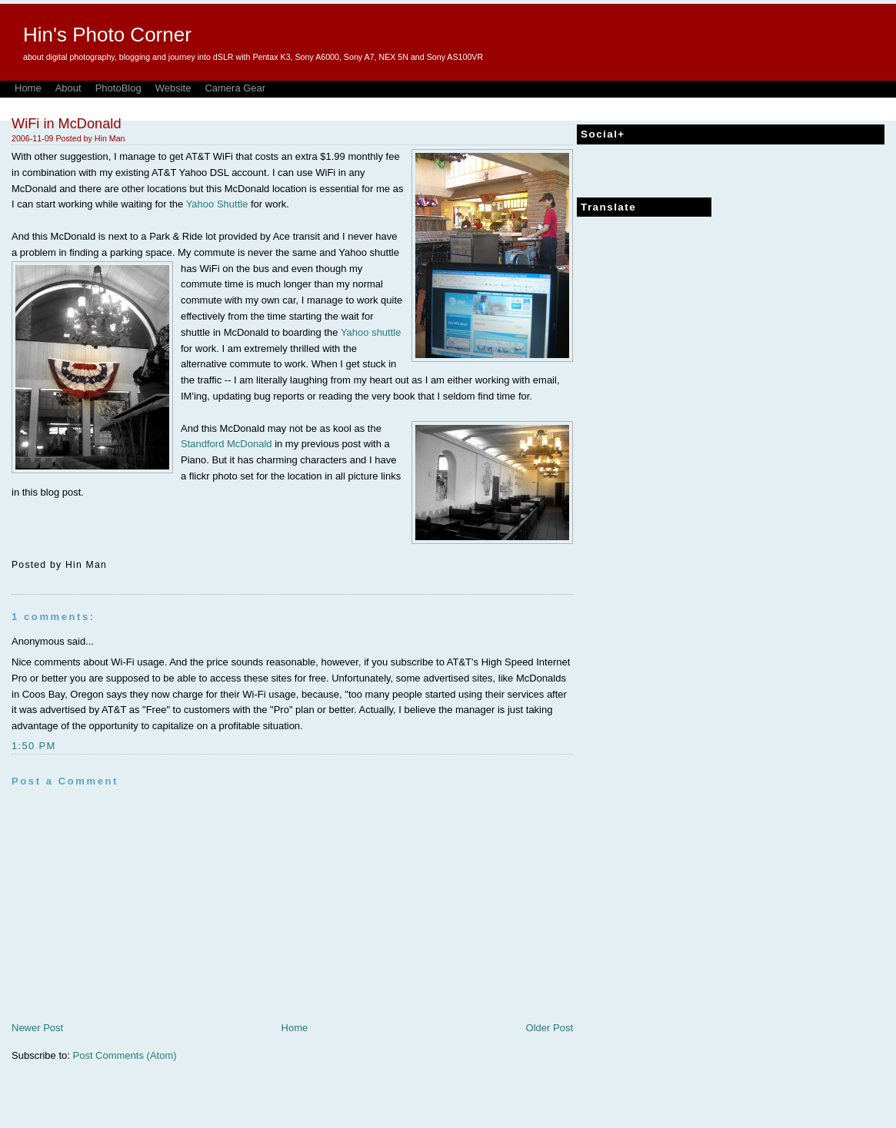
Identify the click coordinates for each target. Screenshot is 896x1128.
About (68, 88)
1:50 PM (34, 745)
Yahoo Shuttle (217, 204)
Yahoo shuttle (371, 332)
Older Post (549, 1027)
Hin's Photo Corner (107, 34)
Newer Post (37, 1027)
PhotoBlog (118, 88)
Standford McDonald (226, 444)
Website (173, 88)
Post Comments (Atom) (125, 1055)
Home (28, 88)
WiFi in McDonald (67, 123)
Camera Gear (235, 88)
